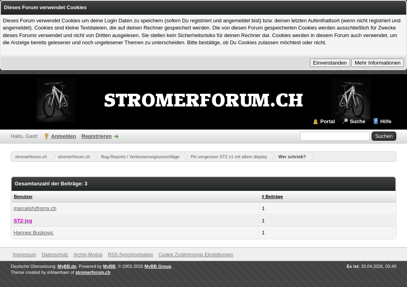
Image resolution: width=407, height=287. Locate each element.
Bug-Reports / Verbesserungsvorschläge (140, 156)
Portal (327, 121)
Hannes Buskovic (33, 233)
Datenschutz (55, 255)
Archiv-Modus (88, 255)
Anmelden (63, 136)
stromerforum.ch (31, 156)
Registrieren (96, 136)
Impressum (24, 255)
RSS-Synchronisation (130, 255)
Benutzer (23, 196)
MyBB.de (67, 266)
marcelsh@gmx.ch (35, 208)
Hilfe (385, 121)
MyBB (109, 266)
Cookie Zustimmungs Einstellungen (196, 255)
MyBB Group (157, 266)
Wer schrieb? (292, 156)
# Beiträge (272, 196)
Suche (357, 121)
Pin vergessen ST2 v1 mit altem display (229, 156)
